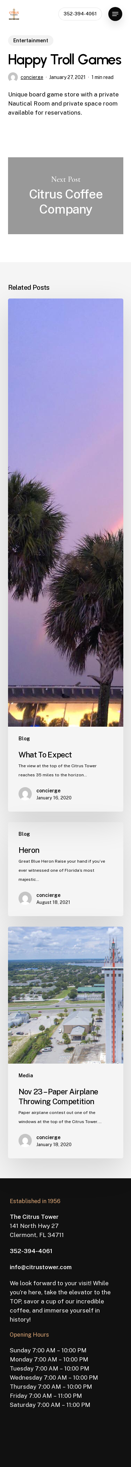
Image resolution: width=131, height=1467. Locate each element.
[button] (115, 13)
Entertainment (30, 40)
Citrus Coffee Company (65, 195)
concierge (32, 77)
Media (26, 1075)
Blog (24, 738)
